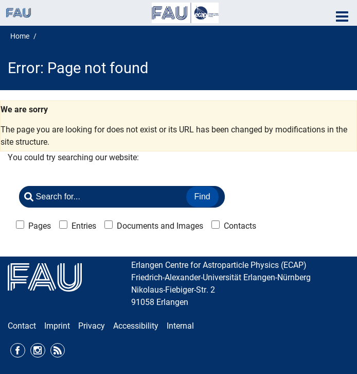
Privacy (91, 326)
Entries (84, 226)
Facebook (17, 350)
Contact (22, 326)
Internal (180, 326)
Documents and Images (160, 226)
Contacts (240, 226)
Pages (39, 226)
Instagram (37, 350)
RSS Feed (57, 350)
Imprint (57, 326)
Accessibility (135, 326)
